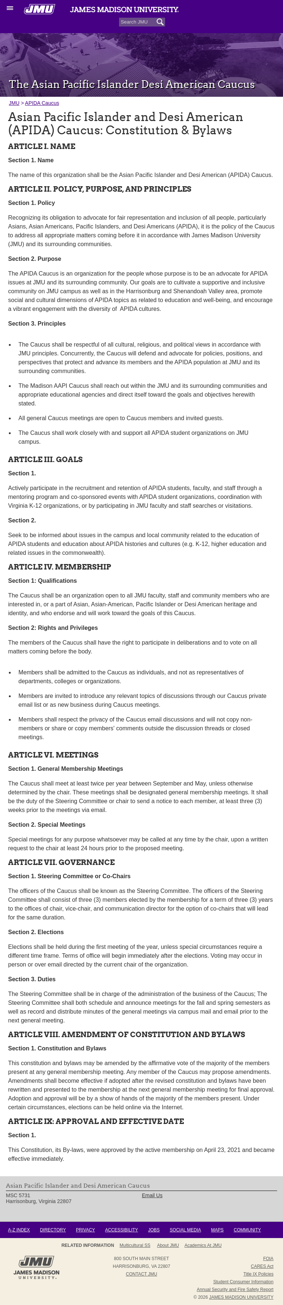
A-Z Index (19, 1230)
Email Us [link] (152, 1195)
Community (247, 1230)
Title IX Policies (259, 1274)
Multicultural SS (135, 1245)
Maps (217, 1230)
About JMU (168, 1245)
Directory (53, 1230)
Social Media (185, 1230)
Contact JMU (141, 1274)
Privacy (85, 1230)
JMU (14, 103)
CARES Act (262, 1266)
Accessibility (121, 1230)
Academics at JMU (203, 1245)
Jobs (154, 1230)
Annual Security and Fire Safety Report (235, 1289)
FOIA (268, 1258)
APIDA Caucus (42, 103)
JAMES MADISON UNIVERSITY (241, 1297)
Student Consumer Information (243, 1281)
